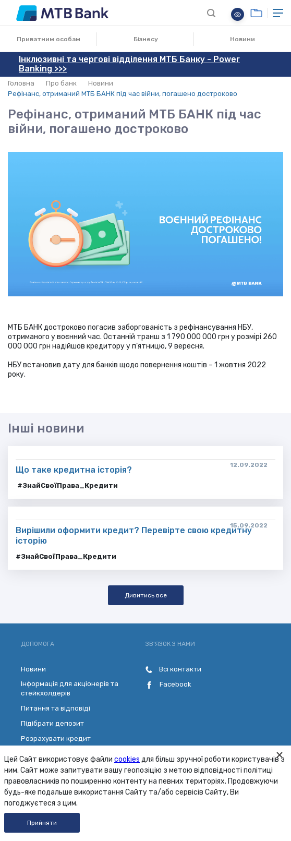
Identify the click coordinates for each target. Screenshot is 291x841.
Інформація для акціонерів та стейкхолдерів (69, 688)
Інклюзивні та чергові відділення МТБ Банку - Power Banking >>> (129, 64)
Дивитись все (146, 595)
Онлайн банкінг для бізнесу (256, 13)
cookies (127, 759)
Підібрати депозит (52, 723)
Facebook (168, 684)
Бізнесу (146, 39)
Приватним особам (48, 39)
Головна (21, 83)
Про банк (61, 83)
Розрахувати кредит (56, 738)
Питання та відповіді (55, 708)
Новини (242, 39)
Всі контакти (173, 669)
